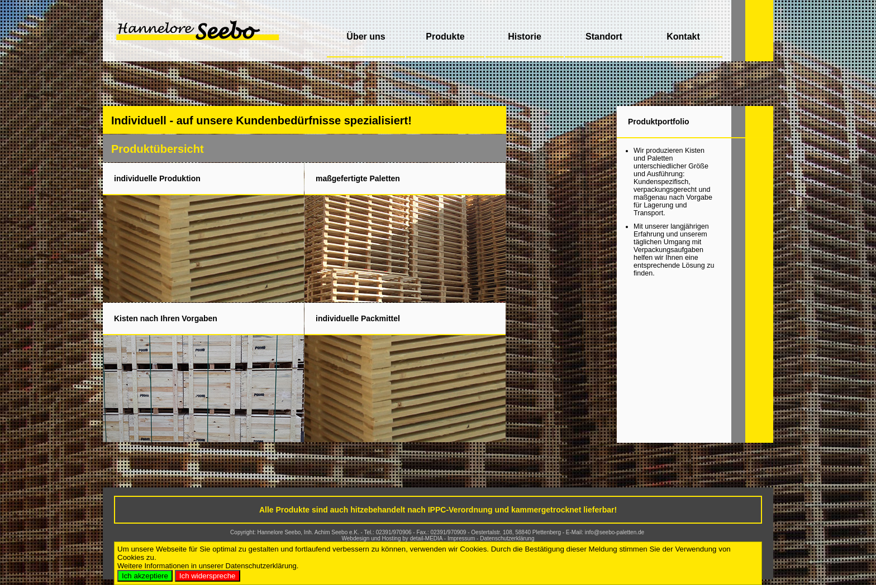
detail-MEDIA (426, 538)
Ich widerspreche (207, 576)
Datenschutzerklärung (507, 538)
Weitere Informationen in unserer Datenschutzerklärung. (207, 566)
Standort (603, 36)
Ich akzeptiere (145, 576)
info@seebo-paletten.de (614, 532)
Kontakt (683, 36)
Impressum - (463, 538)
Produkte (445, 36)
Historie (524, 36)
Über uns (365, 36)
